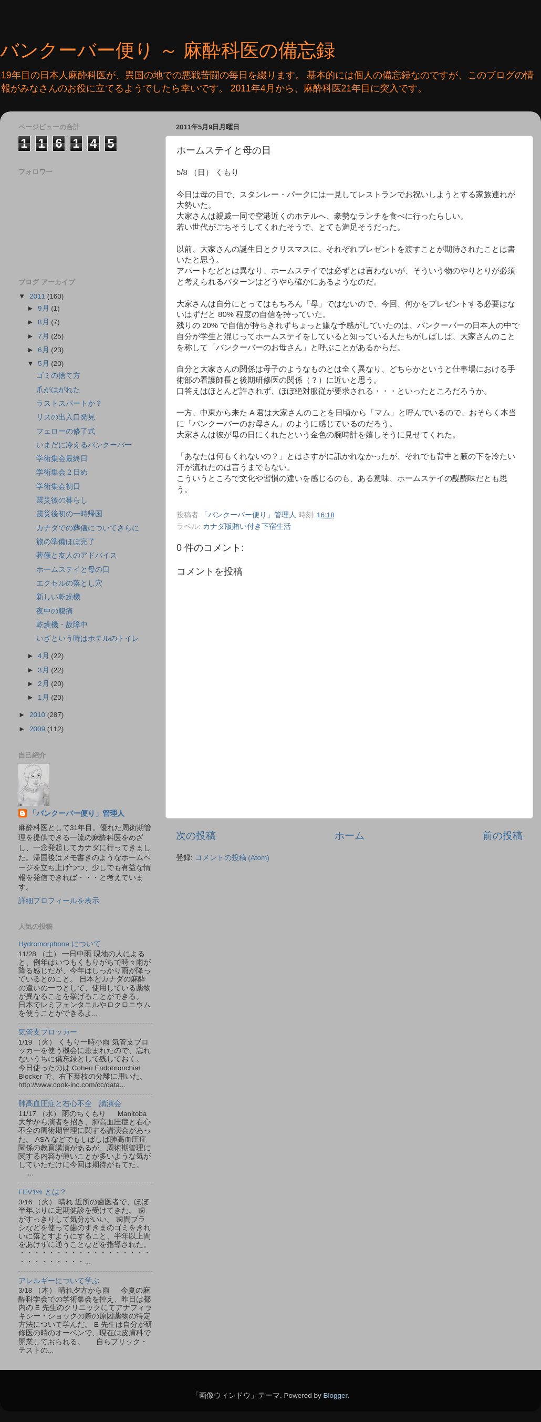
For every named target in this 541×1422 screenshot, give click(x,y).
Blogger (335, 1395)
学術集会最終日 (62, 459)
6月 (44, 350)
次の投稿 (196, 835)
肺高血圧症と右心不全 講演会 (69, 1104)
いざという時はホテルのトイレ (87, 638)
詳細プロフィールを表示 (58, 901)
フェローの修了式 (65, 431)
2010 (38, 715)
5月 (44, 363)
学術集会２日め (62, 472)
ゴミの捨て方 (58, 376)
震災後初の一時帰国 (69, 514)
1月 (44, 697)
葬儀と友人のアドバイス (76, 555)
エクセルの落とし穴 (69, 583)
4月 (44, 656)
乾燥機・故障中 (62, 625)
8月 (44, 322)
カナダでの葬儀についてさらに (87, 528)
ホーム (350, 835)
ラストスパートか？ (69, 403)
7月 (44, 336)
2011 (38, 296)
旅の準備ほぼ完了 (65, 542)
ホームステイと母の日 (73, 570)
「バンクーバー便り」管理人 (76, 813)
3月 (44, 670)
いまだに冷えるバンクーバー (84, 445)
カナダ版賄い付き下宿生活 (247, 526)
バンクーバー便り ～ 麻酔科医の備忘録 (167, 50)
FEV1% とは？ (42, 1192)
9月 (44, 308)
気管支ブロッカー (47, 1032)
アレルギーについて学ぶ (58, 1281)
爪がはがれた (58, 390)
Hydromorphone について (59, 944)
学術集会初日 (58, 486)
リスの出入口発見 (65, 417)
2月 (44, 684)
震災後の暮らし (62, 500)
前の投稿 (503, 835)
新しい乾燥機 (58, 597)
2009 (38, 729)
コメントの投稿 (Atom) (232, 858)
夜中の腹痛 (54, 611)
